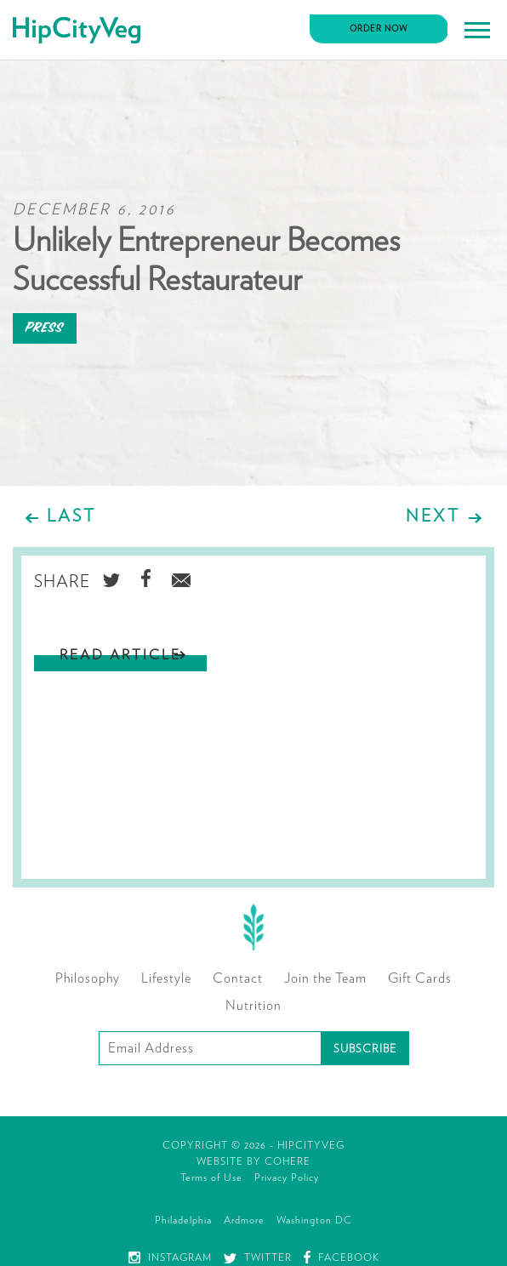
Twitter (258, 1257)
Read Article (120, 655)
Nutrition (253, 1005)
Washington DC (314, 1220)
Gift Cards (420, 978)
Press (45, 328)
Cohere (287, 1161)
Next (433, 516)
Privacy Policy (286, 1177)
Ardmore (244, 1220)
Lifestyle (166, 978)
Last (71, 516)
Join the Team (325, 978)
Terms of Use (211, 1177)
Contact (238, 978)
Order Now (379, 29)
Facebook (341, 1257)
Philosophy (87, 978)
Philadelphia (183, 1220)
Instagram (170, 1257)
